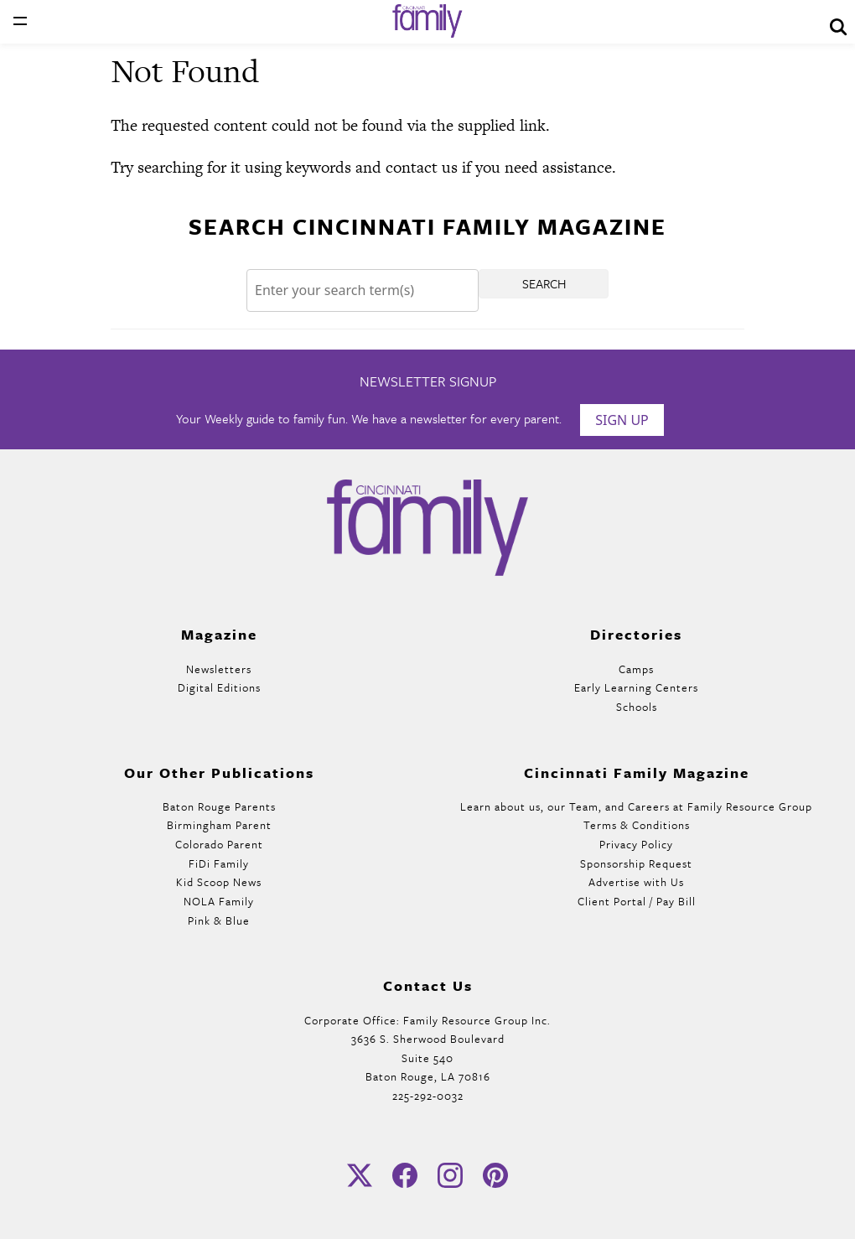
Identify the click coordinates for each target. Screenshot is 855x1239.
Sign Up (622, 420)
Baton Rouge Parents (219, 806)
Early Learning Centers (636, 687)
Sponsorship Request (636, 863)
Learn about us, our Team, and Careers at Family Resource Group (636, 806)
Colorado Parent (219, 844)
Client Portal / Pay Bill (637, 901)
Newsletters (218, 669)
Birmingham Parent (219, 824)
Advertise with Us (636, 882)
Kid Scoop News (219, 882)
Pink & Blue (219, 920)
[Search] (362, 290)
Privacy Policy (636, 844)
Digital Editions (219, 687)
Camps (636, 669)
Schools (636, 706)
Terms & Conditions (636, 824)
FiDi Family (219, 863)
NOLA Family (219, 901)
